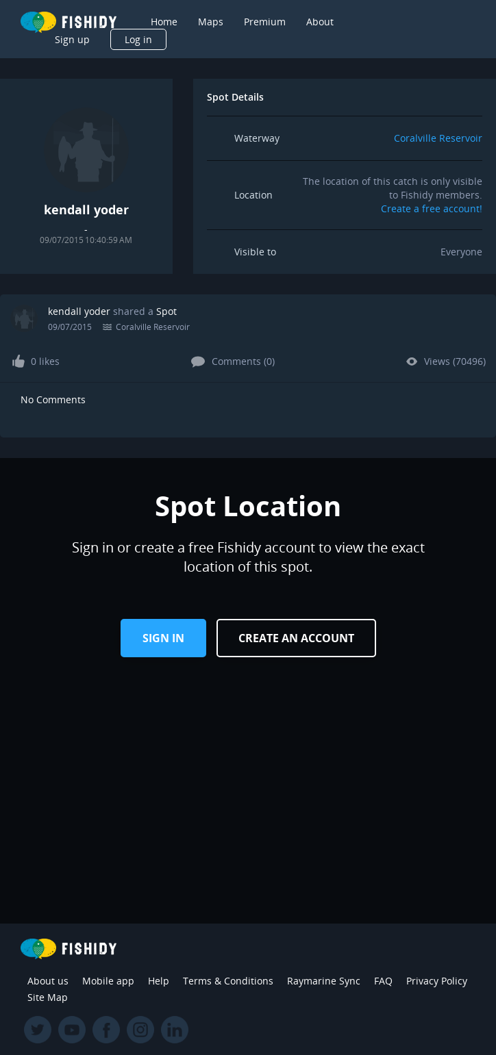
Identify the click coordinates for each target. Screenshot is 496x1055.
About (320, 21)
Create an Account (296, 638)
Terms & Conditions (228, 980)
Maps (210, 21)
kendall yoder (79, 311)
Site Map (47, 997)
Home (164, 21)
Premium (265, 21)
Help (158, 980)
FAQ (383, 980)
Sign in (163, 638)
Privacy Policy (436, 980)
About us (48, 980)
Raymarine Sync (323, 980)
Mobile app (108, 980)
